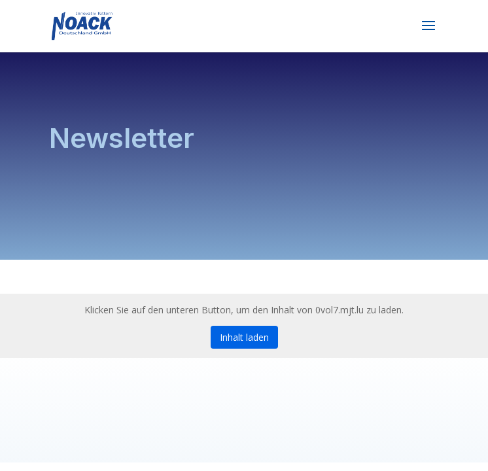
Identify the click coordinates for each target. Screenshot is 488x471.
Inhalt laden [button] (244, 337)
